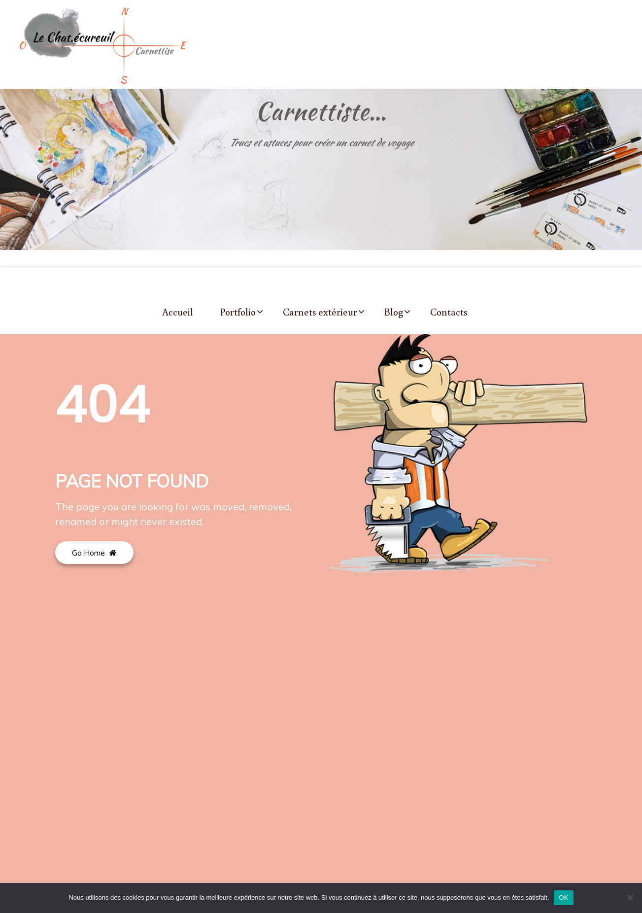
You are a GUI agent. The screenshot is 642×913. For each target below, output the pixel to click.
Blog (393, 311)
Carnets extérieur (320, 311)
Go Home (94, 553)
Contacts (449, 311)
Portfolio (238, 311)
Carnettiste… (321, 111)
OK (563, 897)
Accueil (177, 311)
